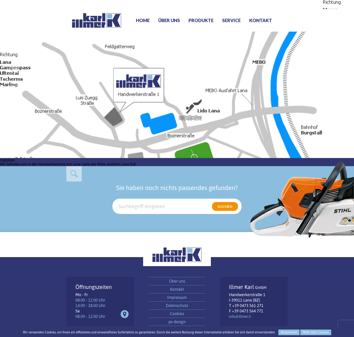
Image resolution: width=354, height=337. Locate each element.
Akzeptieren (289, 332)
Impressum (177, 297)
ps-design (176, 321)
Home (143, 20)
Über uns (169, 20)
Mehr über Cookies (316, 332)
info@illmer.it (240, 316)
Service (231, 20)
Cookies (177, 313)
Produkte (201, 20)
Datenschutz (177, 305)
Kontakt (260, 20)
